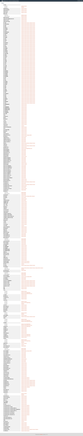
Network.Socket (24, 6)
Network (22, 7)
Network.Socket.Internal (25, 22)
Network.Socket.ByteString (25, 292)
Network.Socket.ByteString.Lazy (26, 148)
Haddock (41, 434)
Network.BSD (29, 135)
